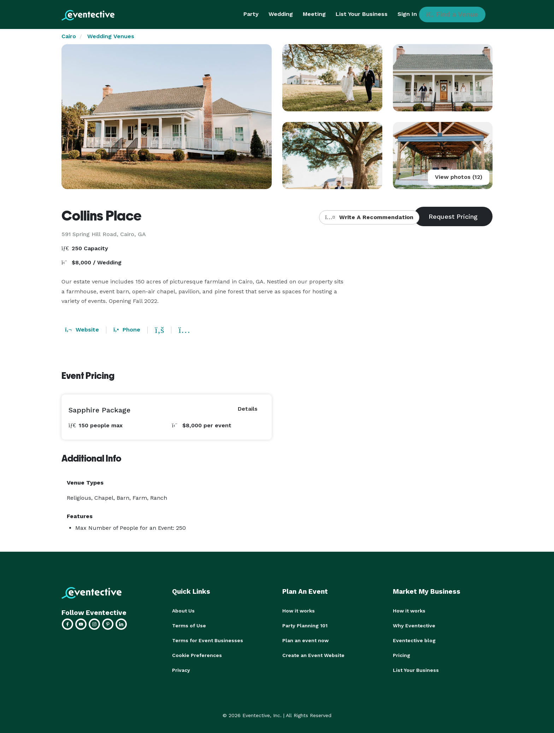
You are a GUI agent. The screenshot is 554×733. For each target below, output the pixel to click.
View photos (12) (458, 177)
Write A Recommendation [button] (369, 217)
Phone (126, 329)
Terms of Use (189, 625)
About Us (183, 611)
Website (82, 329)
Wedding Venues (110, 36)
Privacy (181, 670)
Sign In (407, 14)
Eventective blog (414, 640)
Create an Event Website (313, 655)
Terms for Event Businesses (207, 640)
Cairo (68, 36)
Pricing (401, 655)
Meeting (314, 14)
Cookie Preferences (197, 655)
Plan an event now (305, 640)
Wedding (281, 14)
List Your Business (362, 14)
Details (248, 408)
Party (251, 14)
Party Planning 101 (305, 625)
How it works (298, 611)
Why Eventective (414, 625)
